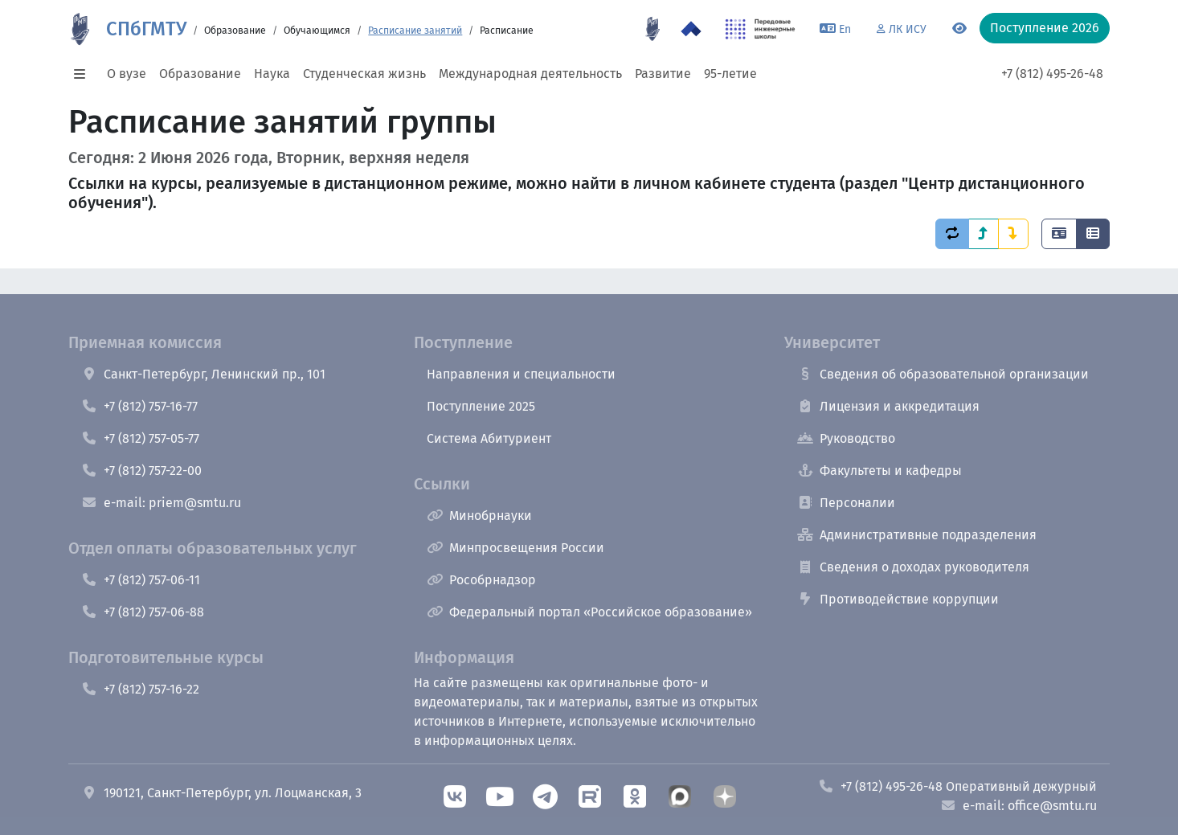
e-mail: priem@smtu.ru (161, 502)
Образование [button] (200, 73)
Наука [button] (272, 73)
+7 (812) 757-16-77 (139, 406)
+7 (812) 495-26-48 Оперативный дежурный (957, 786)
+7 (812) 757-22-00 (141, 470)
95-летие (730, 73)
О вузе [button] (126, 73)
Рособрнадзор (481, 579)
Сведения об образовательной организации (943, 374)
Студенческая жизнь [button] (364, 73)
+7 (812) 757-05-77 (140, 438)
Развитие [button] (663, 73)
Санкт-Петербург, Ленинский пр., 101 (203, 374)
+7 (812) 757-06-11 (140, 579)
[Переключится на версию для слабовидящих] (959, 29)
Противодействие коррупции (898, 599)
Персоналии (846, 502)
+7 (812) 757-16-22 (140, 689)
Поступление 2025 (481, 406)
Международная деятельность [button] (530, 73)
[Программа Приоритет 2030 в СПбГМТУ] (691, 29)
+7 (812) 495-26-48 (1052, 73)
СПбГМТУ (146, 29)
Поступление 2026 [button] (1044, 27)
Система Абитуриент (489, 438)
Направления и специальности (521, 374)
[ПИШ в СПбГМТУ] (761, 29)
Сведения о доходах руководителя (913, 567)
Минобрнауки (479, 515)
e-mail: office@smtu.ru (1018, 805)
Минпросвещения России (515, 547)
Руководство (846, 438)
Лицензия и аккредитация (888, 406)
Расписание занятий (415, 30)
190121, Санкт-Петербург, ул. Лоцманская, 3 (221, 792)
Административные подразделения (917, 534)
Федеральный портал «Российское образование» (589, 612)
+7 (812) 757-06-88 (142, 612)
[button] (84, 74)
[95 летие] (652, 29)
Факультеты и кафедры (879, 470)
